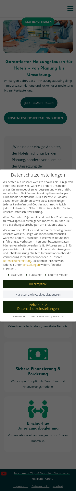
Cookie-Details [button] (19, 316)
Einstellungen (31, 265)
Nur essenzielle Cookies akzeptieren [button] (38, 294)
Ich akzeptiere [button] (38, 284)
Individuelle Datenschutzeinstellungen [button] (38, 306)
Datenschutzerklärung (17, 261)
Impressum (58, 316)
